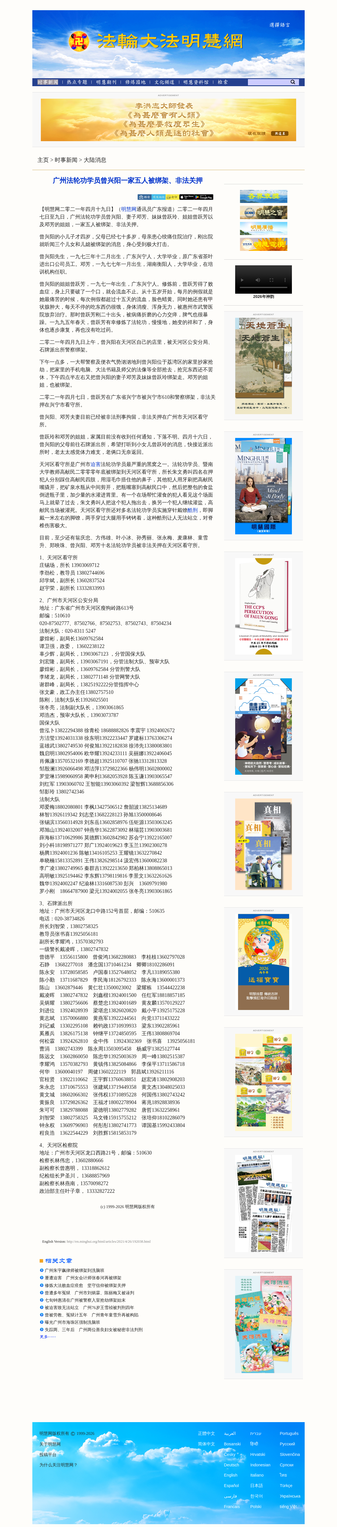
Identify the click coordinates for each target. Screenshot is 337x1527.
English (231, 1475)
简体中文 (206, 1444)
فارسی (230, 1496)
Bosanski (232, 1444)
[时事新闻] (46, 83)
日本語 (256, 1485)
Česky (229, 1454)
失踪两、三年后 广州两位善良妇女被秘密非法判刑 (94, 1329)
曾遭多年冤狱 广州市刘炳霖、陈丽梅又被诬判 (89, 1293)
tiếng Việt (288, 1506)
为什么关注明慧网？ (58, 1465)
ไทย (283, 1475)
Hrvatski (257, 1454)
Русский (287, 1444)
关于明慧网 (50, 1444)
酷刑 (193, 510)
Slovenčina (290, 1454)
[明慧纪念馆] (196, 83)
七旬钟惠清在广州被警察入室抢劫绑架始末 (85, 1300)
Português (289, 1433)
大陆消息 (95, 160)
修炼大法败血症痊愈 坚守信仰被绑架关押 (85, 1285)
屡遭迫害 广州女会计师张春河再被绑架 (83, 1278)
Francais (232, 1506)
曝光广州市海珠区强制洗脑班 (72, 1322)
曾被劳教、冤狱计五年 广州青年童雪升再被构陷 (91, 1315)
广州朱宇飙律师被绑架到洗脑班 (74, 1270)
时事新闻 (66, 160)
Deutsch (231, 1465)
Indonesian (260, 1465)
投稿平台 (47, 1454)
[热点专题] (77, 83)
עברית (255, 1433)
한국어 (256, 1496)
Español (231, 1485)
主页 (43, 160)
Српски (286, 1465)
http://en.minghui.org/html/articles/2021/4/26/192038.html (109, 1242)
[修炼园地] (135, 83)
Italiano (257, 1475)
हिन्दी (254, 1444)
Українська (290, 1496)
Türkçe (286, 1485)
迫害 (95, 464)
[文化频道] (164, 83)
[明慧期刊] (106, 83)
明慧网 (128, 209)
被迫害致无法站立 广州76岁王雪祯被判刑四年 (89, 1307)
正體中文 (206, 1433)
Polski (255, 1506)
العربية (230, 1433)
